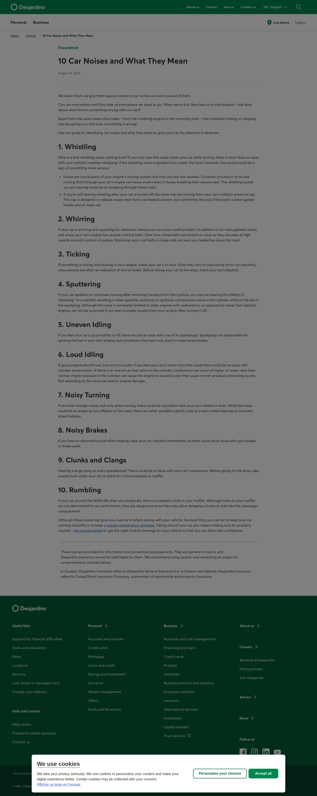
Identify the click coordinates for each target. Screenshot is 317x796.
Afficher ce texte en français (58, 784)
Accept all (263, 773)
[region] (158, 773)
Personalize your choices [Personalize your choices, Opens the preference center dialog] (220, 773)
